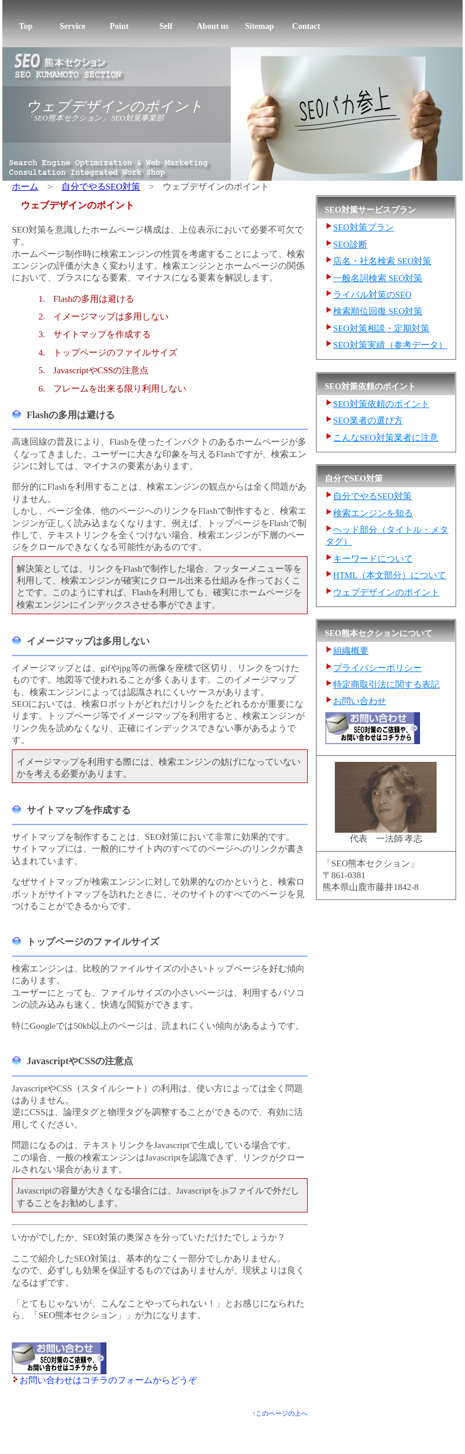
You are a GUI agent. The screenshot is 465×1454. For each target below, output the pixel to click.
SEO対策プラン (363, 227)
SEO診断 (350, 244)
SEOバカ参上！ (177, 1446)
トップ (17, 1434)
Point (119, 26)
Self (166, 26)
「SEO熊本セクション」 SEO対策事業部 (95, 117)
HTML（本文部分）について (389, 575)
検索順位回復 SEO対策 (377, 311)
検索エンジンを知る (373, 513)
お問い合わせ (359, 701)
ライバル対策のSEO (372, 294)
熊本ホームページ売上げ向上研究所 (346, 1446)
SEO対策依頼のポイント (381, 404)
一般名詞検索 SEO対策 (377, 278)
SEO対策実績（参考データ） (390, 345)
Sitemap (259, 26)
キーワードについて (373, 558)
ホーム (25, 186)
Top (26, 26)
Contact (306, 26)
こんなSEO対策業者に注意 (385, 437)
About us (212, 26)
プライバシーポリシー (377, 668)
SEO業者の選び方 (368, 420)
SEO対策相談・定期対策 (381, 328)
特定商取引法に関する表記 (386, 684)
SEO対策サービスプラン (73, 1434)
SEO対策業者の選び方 (155, 1434)
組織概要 (351, 651)
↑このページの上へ (280, 1413)
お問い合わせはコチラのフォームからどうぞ (108, 1380)
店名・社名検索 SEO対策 (382, 261)
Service (73, 26)
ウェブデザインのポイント (115, 106)
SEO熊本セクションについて (312, 1434)
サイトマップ (387, 1434)
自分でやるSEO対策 (101, 186)
